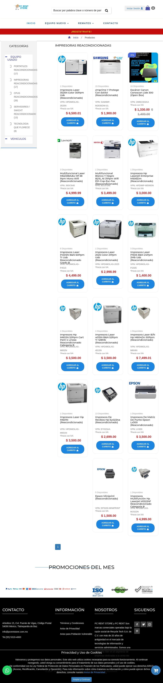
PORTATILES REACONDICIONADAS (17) (25, 70)
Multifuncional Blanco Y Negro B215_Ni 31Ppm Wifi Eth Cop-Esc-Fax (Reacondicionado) (107, 178)
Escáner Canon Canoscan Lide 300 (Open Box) (141, 92)
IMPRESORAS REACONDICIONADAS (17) (25, 83)
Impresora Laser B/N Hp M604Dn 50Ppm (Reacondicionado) (142, 337)
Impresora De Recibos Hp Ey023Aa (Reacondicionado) (107, 420)
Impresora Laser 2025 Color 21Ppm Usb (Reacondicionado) (106, 256)
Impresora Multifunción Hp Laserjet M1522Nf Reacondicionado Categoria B (141, 501)
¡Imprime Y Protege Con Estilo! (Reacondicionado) (107, 92)
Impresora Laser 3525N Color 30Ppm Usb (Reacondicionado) (72, 93)
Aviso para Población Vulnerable (76, 634)
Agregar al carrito (72, 121)
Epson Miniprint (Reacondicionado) (106, 497)
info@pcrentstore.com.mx (15, 631)
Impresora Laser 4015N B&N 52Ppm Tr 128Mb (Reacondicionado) (106, 338)
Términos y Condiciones (72, 623)
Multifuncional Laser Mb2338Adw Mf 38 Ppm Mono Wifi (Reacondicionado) (72, 177)
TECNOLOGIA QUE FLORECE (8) (22, 127)
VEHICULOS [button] (16, 138)
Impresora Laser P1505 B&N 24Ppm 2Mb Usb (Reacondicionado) (141, 256)
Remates (86, 23)
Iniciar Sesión (135, 8)
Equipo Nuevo (57, 23)
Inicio (31, 23)
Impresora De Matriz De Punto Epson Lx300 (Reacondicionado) (142, 421)
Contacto (110, 23)
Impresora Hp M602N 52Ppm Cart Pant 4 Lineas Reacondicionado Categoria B (72, 340)
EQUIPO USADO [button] (14, 58)
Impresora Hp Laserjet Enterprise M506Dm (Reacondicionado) (141, 177)
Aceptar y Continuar (81, 679)
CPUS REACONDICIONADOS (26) (26, 97)
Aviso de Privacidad (70, 628)
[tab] (18, 58)
